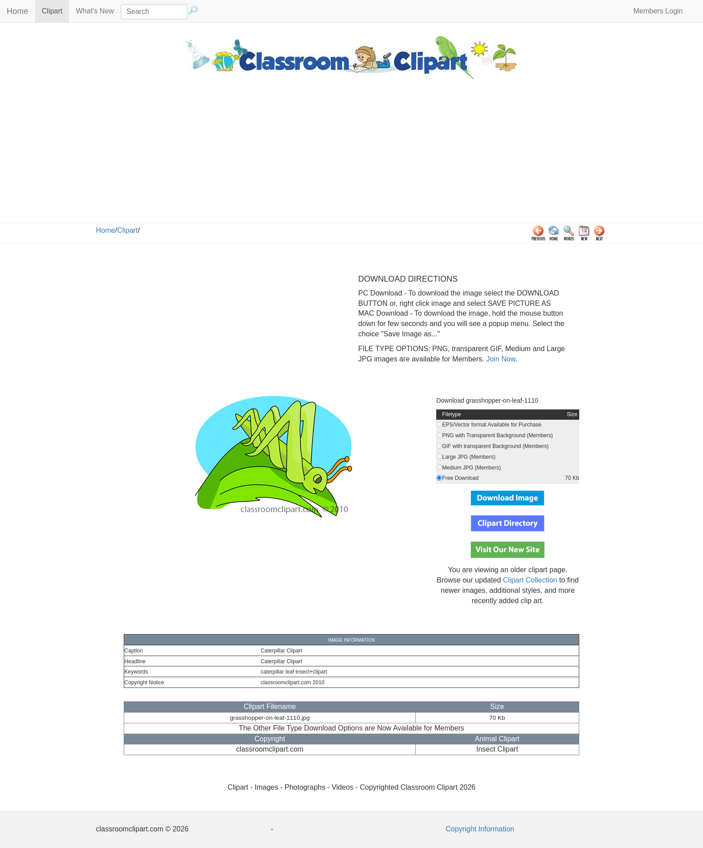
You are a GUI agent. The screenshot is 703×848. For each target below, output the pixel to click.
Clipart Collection (530, 580)
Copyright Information (480, 829)
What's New (95, 11)
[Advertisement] (351, 155)
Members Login (658, 11)
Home (17, 11)
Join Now (499, 359)
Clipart (55, 10)
